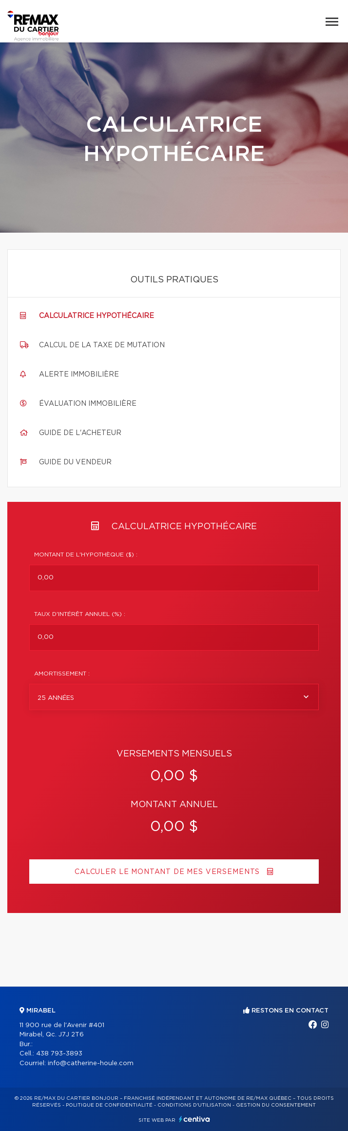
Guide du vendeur (75, 462)
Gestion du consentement (276, 1105)
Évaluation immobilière (87, 403)
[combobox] (174, 697)
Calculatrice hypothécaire (96, 316)
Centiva (194, 1119)
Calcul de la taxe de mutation (102, 345)
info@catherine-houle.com (91, 1063)
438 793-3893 (59, 1054)
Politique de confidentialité (109, 1105)
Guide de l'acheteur (80, 433)
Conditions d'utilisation (194, 1105)
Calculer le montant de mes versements (174, 871)
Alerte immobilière (79, 374)
